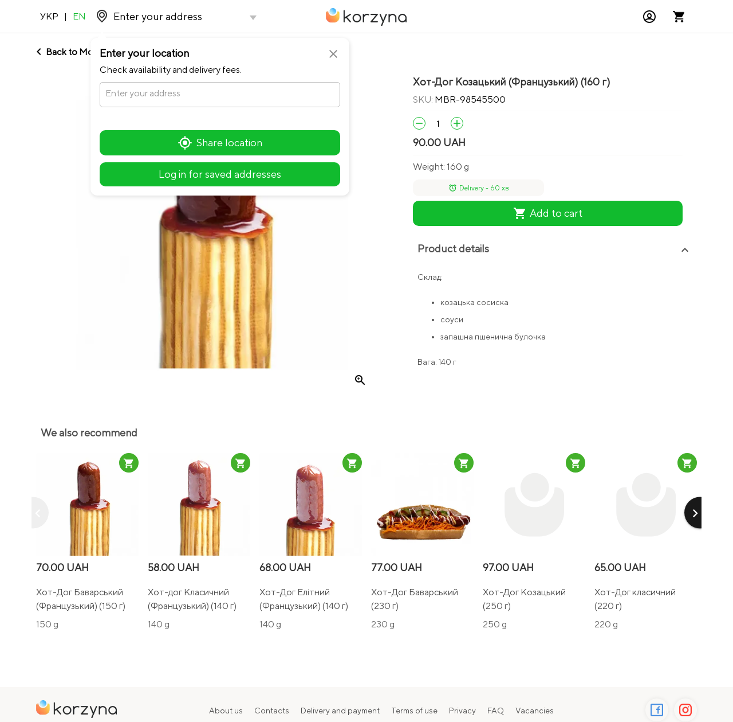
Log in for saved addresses (220, 174)
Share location (220, 143)
